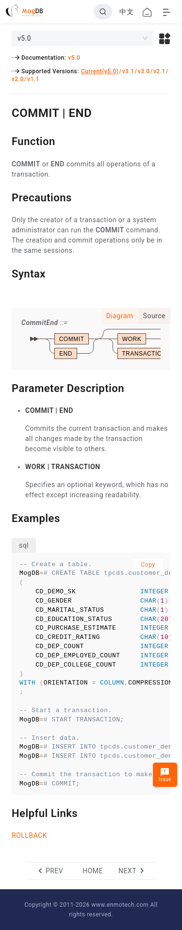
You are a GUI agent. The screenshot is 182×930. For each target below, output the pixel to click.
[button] (164, 38)
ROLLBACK (29, 835)
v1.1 (33, 79)
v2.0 (18, 79)
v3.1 (128, 71)
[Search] (103, 11)
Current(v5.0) (100, 71)
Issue (165, 774)
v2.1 (159, 71)
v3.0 (144, 71)
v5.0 (74, 57)
